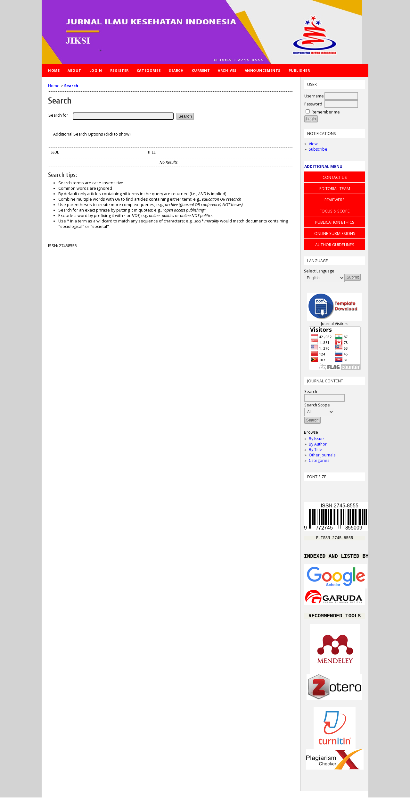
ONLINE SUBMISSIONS (334, 233)
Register (119, 70)
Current (201, 70)
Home (54, 70)
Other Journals (322, 455)
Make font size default (320, 488)
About (74, 70)
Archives (227, 70)
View (313, 143)
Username (314, 96)
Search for (58, 115)
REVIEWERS (334, 200)
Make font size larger (330, 488)
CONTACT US (335, 177)
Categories (319, 460)
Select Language (319, 271)
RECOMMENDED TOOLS (334, 618)
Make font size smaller (310, 488)
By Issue (316, 438)
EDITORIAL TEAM (334, 188)
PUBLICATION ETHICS (334, 222)
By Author (318, 444)
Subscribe (318, 149)
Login (95, 70)
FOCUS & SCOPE (335, 211)
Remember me (326, 112)
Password (313, 104)
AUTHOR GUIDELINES (334, 244)
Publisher (299, 70)
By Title (315, 449)
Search (176, 70)
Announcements (263, 70)
